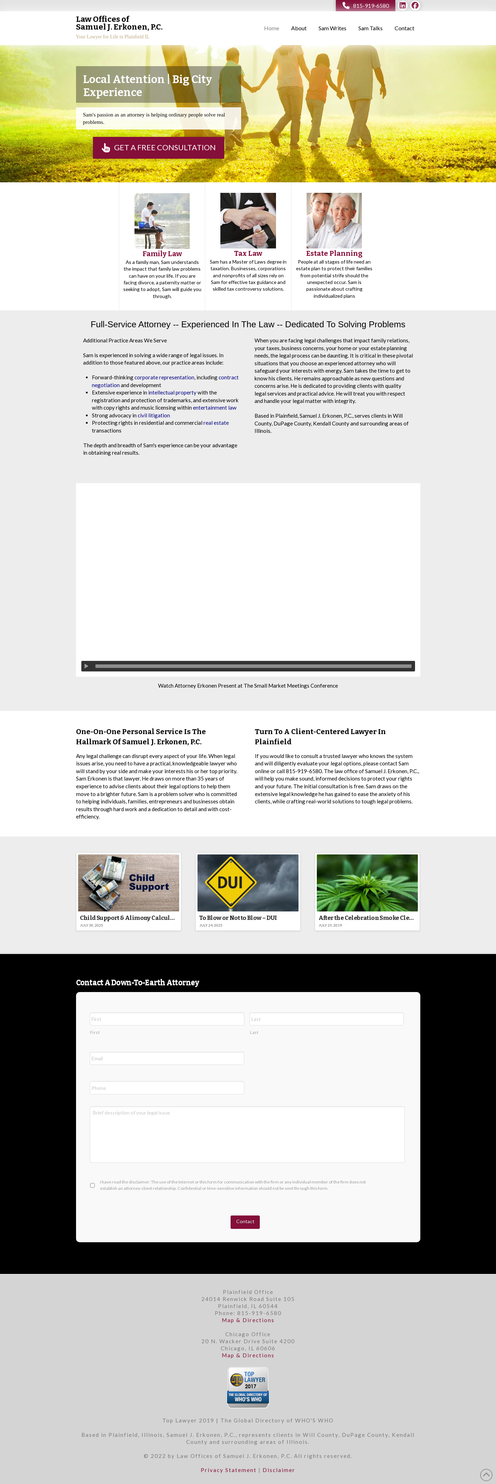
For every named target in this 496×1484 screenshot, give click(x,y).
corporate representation (164, 377)
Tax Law (248, 253)
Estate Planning (334, 253)
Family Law (162, 254)
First (95, 1032)
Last (254, 1032)
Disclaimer (279, 1470)
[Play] (86, 666)
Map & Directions (248, 1320)
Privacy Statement (229, 1470)
